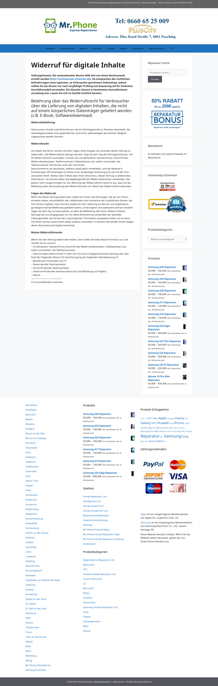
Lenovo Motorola (92, 578)
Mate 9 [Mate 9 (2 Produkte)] (176, 428)
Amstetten (31, 405)
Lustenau (31, 556)
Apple (144, 514)
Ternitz (29, 622)
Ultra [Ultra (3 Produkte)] (142, 441)
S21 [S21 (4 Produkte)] (161, 437)
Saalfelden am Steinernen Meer (43, 580)
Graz (28, 476)
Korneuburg (32, 528)
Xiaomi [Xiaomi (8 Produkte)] (151, 441)
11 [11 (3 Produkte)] (146, 418)
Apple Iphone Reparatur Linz (99, 559)
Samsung (97, 48)
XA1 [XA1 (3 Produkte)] (146, 441)
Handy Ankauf (67, 48)
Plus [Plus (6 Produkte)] (179, 431)
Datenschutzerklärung (95, 520)
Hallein (29, 485)
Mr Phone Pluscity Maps (96, 529)
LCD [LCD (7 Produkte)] (187, 423)
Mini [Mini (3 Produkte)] (152, 431)
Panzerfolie (89, 602)
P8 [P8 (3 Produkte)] (166, 431)
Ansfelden (31, 409)
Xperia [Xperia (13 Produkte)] (160, 441)
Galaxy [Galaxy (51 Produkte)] (146, 422)
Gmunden (31, 471)
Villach (29, 641)
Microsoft (88, 588)
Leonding (31, 547)
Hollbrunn (31, 499)
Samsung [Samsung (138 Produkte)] (172, 436)
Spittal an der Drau (36, 599)
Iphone (83, 48)
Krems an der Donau (37, 532)
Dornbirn (31, 442)
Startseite (50, 48)
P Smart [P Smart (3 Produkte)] (189, 431)
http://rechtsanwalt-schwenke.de (70, 79)
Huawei (111, 48)
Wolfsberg (31, 655)
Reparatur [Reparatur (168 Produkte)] (150, 436)
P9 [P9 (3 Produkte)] (169, 431)
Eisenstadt (31, 447)
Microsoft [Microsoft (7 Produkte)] (145, 431)
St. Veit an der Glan (36, 608)
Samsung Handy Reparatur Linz (100, 607)
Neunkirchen (33, 565)
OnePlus (87, 597)
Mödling (30, 561)
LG (84, 583)
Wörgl (29, 660)
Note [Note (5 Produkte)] (162, 431)
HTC (85, 569)
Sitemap (87, 524)
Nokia (86, 593)
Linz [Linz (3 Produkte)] (153, 428)
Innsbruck (31, 504)
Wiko (86, 626)
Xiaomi (123, 48)
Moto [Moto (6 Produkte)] (156, 431)
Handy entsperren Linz (95, 510)
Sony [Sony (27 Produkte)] (185, 436)
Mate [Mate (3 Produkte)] (171, 428)
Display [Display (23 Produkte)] (179, 418)
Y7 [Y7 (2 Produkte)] (165, 441)
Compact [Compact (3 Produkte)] (170, 418)
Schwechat (31, 594)
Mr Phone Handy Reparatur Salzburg (103, 539)
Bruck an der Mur (35, 433)
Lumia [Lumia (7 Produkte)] (163, 427)
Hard (28, 490)
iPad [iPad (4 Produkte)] (171, 423)
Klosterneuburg (34, 518)
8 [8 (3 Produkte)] (143, 418)
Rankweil (30, 575)
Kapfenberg (32, 509)
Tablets (87, 616)
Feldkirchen (32, 466)
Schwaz (30, 589)
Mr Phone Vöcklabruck (38, 665)
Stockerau (31, 613)
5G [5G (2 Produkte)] (142, 419)
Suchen (155, 79)
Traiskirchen (32, 627)
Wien (28, 651)
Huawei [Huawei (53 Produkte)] (163, 422)
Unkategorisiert (91, 621)
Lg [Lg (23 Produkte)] (149, 427)
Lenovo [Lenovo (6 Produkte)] (144, 427)
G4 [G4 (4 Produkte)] (186, 418)
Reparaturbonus (157, 48)
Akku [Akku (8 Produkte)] (155, 418)
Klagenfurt (31, 513)
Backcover (88, 564)
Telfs (28, 618)
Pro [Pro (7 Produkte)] (183, 431)
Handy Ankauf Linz (93, 506)
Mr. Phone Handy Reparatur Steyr (101, 534)
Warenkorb (137, 48)
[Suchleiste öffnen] (171, 48)
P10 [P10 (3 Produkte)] (171, 431)
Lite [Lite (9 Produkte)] (157, 427)
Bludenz (30, 424)
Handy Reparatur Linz (95, 496)
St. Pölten (31, 603)
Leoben (30, 542)
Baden (29, 419)
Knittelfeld (31, 523)
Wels (28, 646)
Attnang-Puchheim (36, 670)
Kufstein (30, 537)
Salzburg (30, 584)
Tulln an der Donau (36, 636)
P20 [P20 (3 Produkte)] (175, 431)
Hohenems (32, 495)
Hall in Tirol (32, 480)
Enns (28, 452)
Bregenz (30, 428)
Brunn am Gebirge (36, 438)
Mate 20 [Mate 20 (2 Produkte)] (181, 428)
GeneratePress (144, 681)
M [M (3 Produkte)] (167, 428)
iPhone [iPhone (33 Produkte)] (179, 423)
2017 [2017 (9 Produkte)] (149, 418)
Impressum (89, 543)
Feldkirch (31, 461)
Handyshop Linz (92, 501)
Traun (29, 632)
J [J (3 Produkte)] (184, 423)
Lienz (28, 551)
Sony (85, 612)
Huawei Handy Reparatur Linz (99, 574)
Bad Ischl (31, 414)
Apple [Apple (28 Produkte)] (163, 418)
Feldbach (31, 457)
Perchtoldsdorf (34, 570)
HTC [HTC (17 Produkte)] (154, 423)
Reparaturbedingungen (96, 515)
